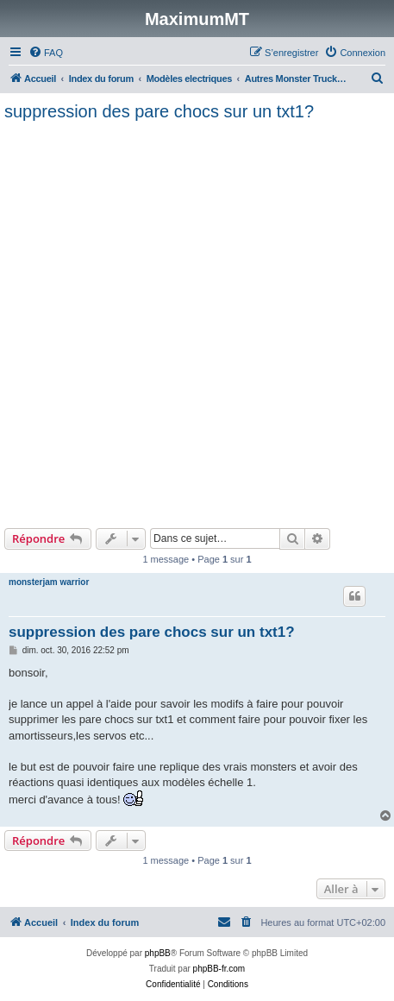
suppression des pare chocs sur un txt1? (159, 111)
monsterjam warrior (49, 582)
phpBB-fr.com (219, 968)
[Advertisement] (197, 322)
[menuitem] (45, 52)
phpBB (158, 953)
